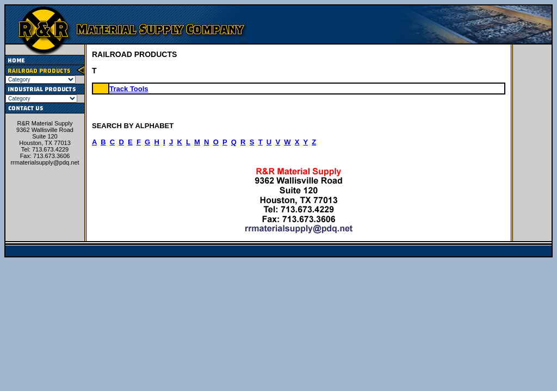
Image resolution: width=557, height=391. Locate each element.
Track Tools (128, 89)
